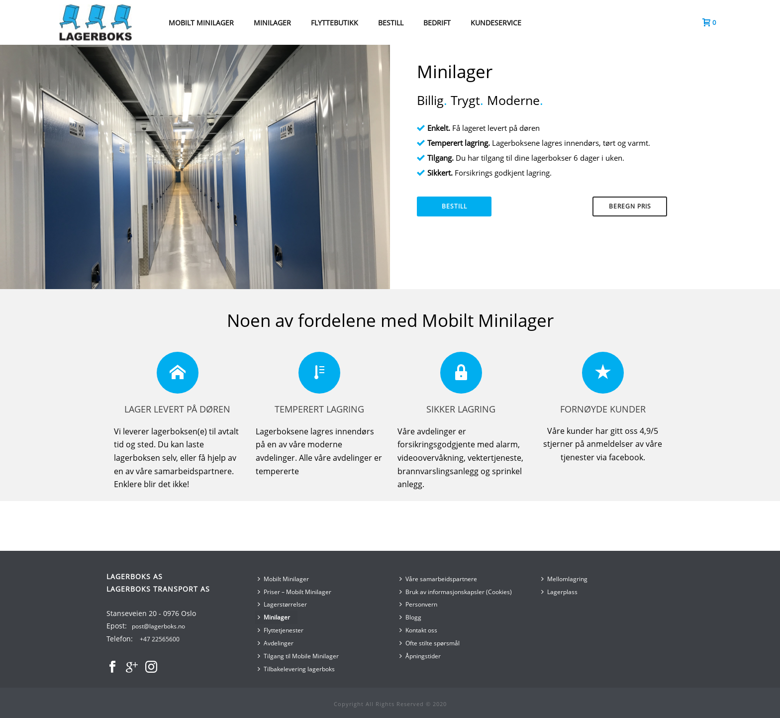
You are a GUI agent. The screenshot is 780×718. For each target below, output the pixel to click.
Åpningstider (420, 656)
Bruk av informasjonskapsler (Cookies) (455, 592)
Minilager (274, 617)
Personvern (418, 604)
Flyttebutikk (334, 22)
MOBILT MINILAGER (201, 22)
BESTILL (390, 22)
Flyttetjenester (280, 630)
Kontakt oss (418, 630)
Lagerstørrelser (282, 604)
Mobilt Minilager (283, 579)
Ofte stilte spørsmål (429, 643)
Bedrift (437, 22)
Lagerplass (559, 592)
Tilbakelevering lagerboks (296, 669)
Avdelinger (275, 643)
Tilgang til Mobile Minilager (298, 656)
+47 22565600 (160, 639)
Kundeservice (496, 22)
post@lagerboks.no (158, 626)
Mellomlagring (564, 579)
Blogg (410, 617)
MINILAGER (272, 22)
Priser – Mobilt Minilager (294, 592)
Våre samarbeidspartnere (438, 579)
